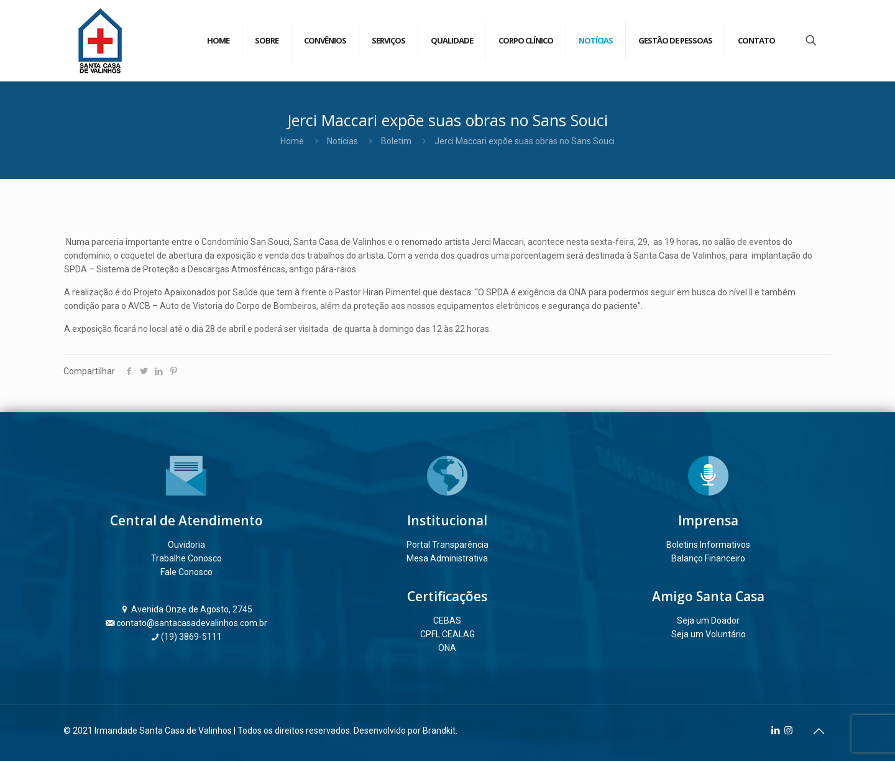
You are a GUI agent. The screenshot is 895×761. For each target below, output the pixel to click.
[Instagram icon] (788, 730)
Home (292, 141)
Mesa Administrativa (447, 558)
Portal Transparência (447, 545)
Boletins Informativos (708, 545)
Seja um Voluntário (708, 634)
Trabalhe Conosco (186, 558)
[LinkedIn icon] (775, 730)
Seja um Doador (708, 620)
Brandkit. (440, 731)
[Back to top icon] (819, 731)
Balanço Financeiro (708, 558)
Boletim (396, 141)
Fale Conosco (186, 572)
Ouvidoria (186, 545)
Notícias (342, 141)
